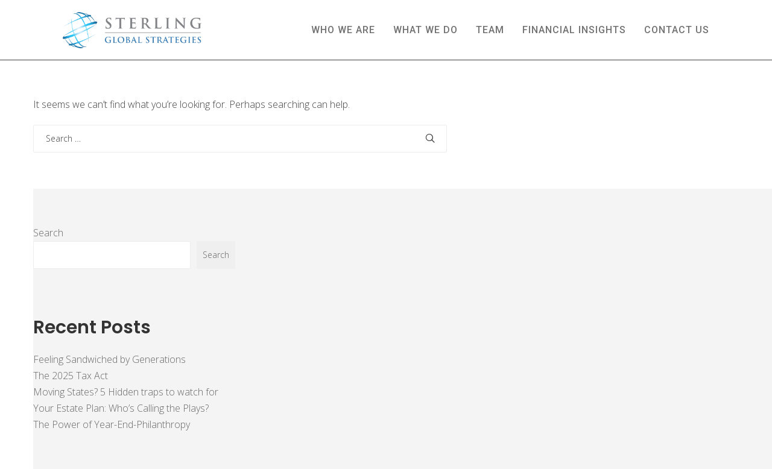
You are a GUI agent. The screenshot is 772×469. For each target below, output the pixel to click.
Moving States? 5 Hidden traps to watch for (125, 391)
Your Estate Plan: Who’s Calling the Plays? (121, 408)
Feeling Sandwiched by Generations (109, 359)
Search (48, 232)
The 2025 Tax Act (70, 375)
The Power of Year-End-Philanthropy (111, 424)
